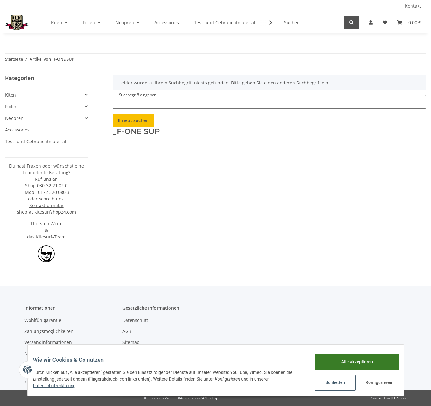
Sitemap (131, 342)
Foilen (11, 107)
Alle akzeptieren (352, 361)
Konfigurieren (375, 382)
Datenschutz (135, 320)
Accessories (17, 130)
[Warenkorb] (409, 22)
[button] (371, 22)
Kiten (10, 95)
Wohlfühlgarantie (42, 320)
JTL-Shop (398, 398)
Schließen (331, 382)
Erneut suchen (133, 120)
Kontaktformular (46, 205)
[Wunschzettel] (385, 22)
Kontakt (413, 6)
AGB (126, 331)
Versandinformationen (48, 342)
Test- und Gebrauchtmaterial (35, 141)
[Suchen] (312, 22)
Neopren (14, 118)
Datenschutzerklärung (59, 385)
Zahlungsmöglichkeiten (48, 331)
